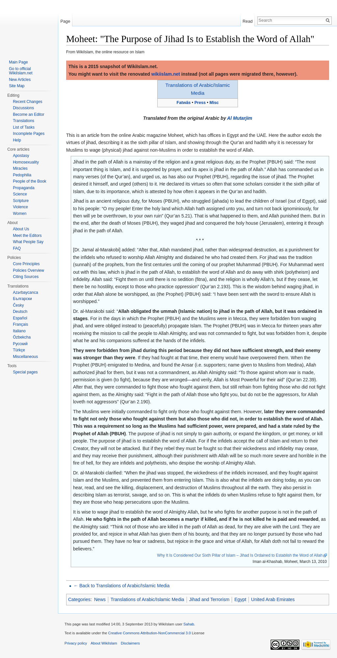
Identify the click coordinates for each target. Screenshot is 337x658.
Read (248, 21)
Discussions (23, 108)
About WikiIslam (104, 643)
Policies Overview (28, 270)
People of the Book (29, 181)
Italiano (19, 331)
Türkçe (19, 350)
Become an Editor (28, 114)
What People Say (28, 242)
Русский (20, 344)
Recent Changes (27, 101)
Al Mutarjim (239, 118)
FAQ (17, 248)
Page (65, 21)
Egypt (240, 599)
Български (22, 298)
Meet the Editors (27, 235)
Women (19, 213)
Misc (214, 102)
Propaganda (23, 188)
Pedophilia (22, 175)
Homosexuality (26, 162)
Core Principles (26, 264)
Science (20, 194)
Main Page (18, 62)
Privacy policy (76, 643)
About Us (21, 229)
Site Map (16, 86)
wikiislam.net (165, 74)
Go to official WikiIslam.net (20, 71)
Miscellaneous (25, 356)
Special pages (25, 372)
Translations (23, 120)
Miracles (20, 168)
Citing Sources (26, 276)
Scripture (21, 200)
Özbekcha (22, 337)
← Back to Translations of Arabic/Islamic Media (121, 585)
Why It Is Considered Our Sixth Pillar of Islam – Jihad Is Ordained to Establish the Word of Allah (240, 555)
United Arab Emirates (273, 599)
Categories (79, 599)
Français (20, 324)
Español (20, 318)
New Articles (20, 79)
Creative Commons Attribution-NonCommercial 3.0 (149, 633)
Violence (20, 207)
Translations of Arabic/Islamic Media (147, 599)
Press (200, 102)
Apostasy (21, 155)
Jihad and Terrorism (209, 599)
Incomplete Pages (28, 133)
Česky (18, 305)
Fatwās (184, 102)
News (100, 599)
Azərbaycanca (25, 292)
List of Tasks (24, 127)
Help (17, 140)
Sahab (188, 624)
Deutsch (20, 311)
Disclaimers (130, 643)
